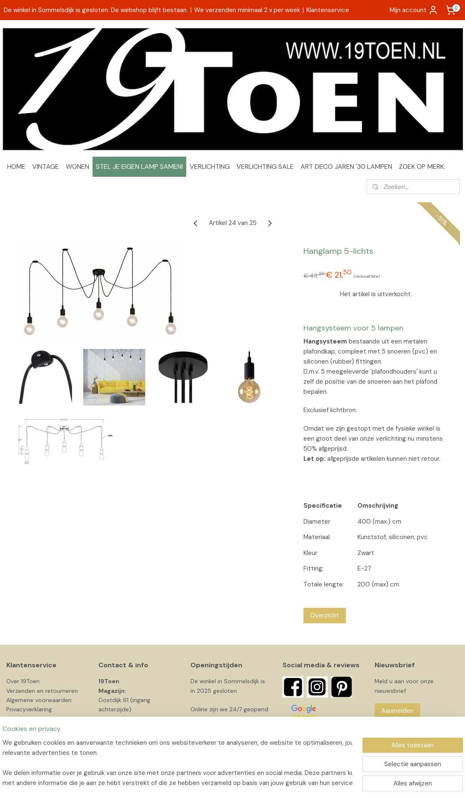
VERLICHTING (210, 166)
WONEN (77, 166)
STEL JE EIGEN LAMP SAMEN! (139, 166)
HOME (16, 166)
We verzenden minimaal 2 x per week (247, 10)
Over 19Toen (23, 681)
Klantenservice (327, 10)
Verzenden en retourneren (42, 691)
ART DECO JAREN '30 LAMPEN (346, 166)
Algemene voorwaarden (39, 700)
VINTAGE (45, 166)
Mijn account (414, 10)
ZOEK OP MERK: (422, 166)
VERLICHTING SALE (265, 166)
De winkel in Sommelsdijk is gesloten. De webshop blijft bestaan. (96, 10)
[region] (177, 763)
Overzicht (324, 615)
